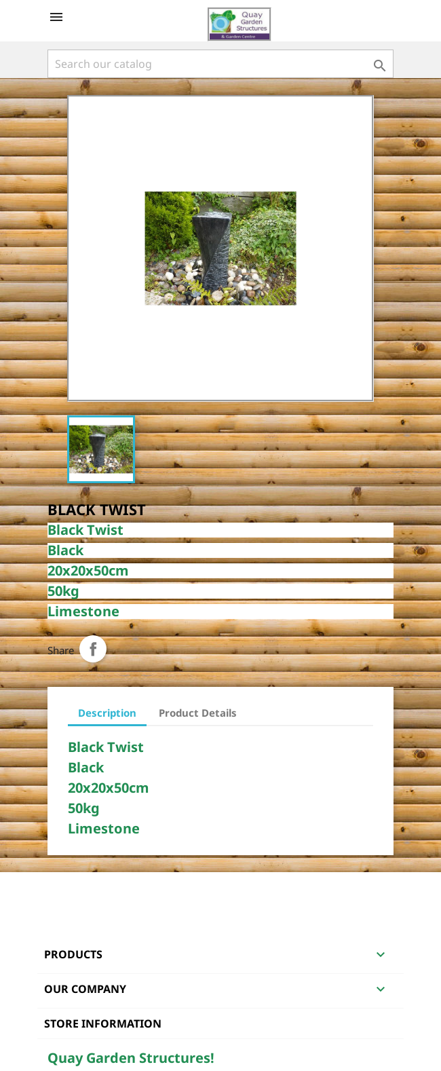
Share (93, 648)
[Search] (220, 64)
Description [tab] (107, 712)
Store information (102, 1023)
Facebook (60, 890)
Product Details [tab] (198, 712)
